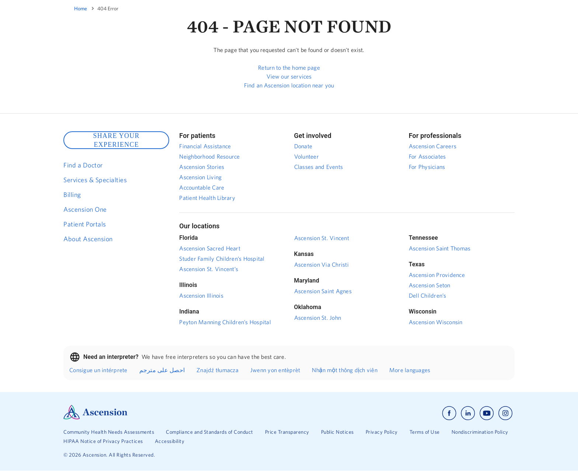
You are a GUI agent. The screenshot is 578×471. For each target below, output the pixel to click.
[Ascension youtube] (487, 413)
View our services (289, 76)
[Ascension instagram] (505, 413)
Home (80, 8)
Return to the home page (289, 67)
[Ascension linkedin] (468, 413)
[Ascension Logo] (95, 417)
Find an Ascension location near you (289, 85)
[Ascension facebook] (449, 413)
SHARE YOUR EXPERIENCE (116, 140)
